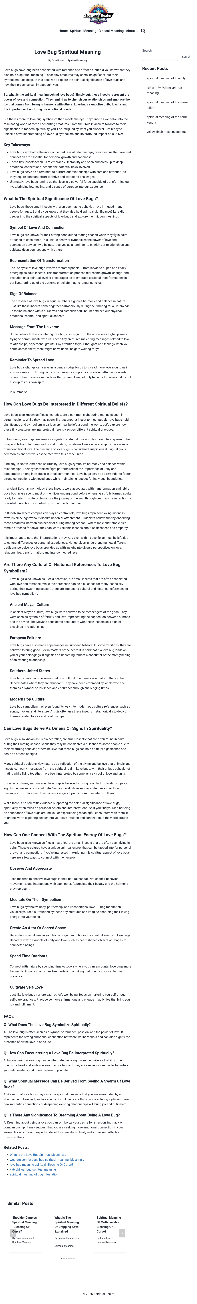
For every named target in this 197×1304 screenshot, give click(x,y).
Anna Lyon (105, 1238)
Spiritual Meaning (83, 31)
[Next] (122, 1233)
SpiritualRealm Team (69, 1238)
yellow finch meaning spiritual (167, 132)
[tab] (61, 1258)
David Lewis (58, 60)
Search (147, 50)
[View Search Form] (143, 31)
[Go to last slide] (13, 1233)
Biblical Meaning (111, 31)
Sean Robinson (24, 1238)
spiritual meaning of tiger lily (166, 78)
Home (63, 31)
